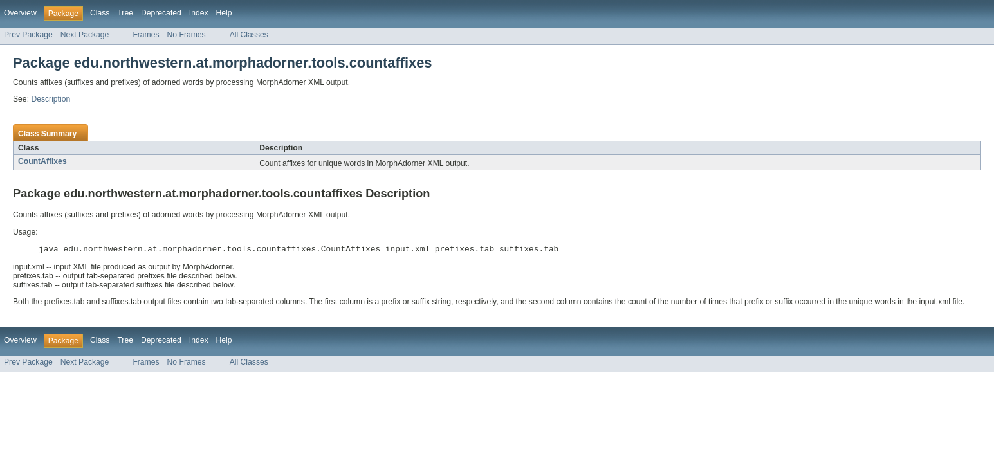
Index (198, 12)
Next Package (84, 34)
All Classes (249, 34)
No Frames (186, 34)
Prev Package (28, 34)
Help (224, 12)
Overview (20, 12)
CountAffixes (42, 161)
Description (50, 99)
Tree (125, 12)
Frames (146, 34)
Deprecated (161, 12)
